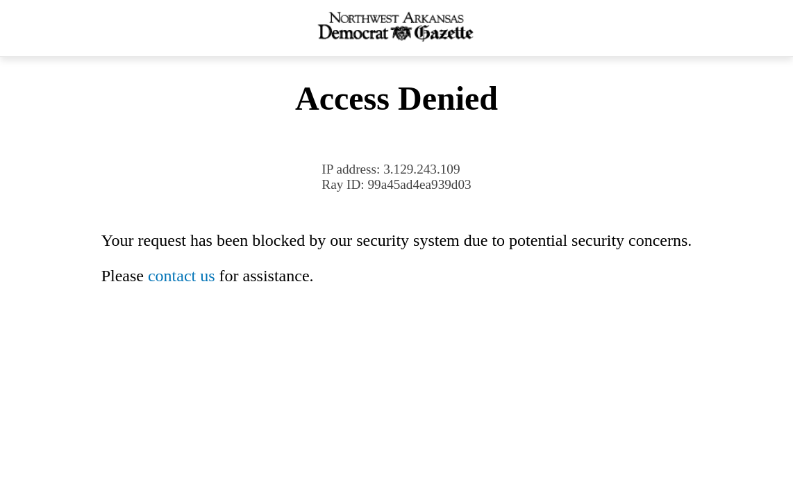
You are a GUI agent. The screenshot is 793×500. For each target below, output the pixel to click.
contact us (181, 276)
